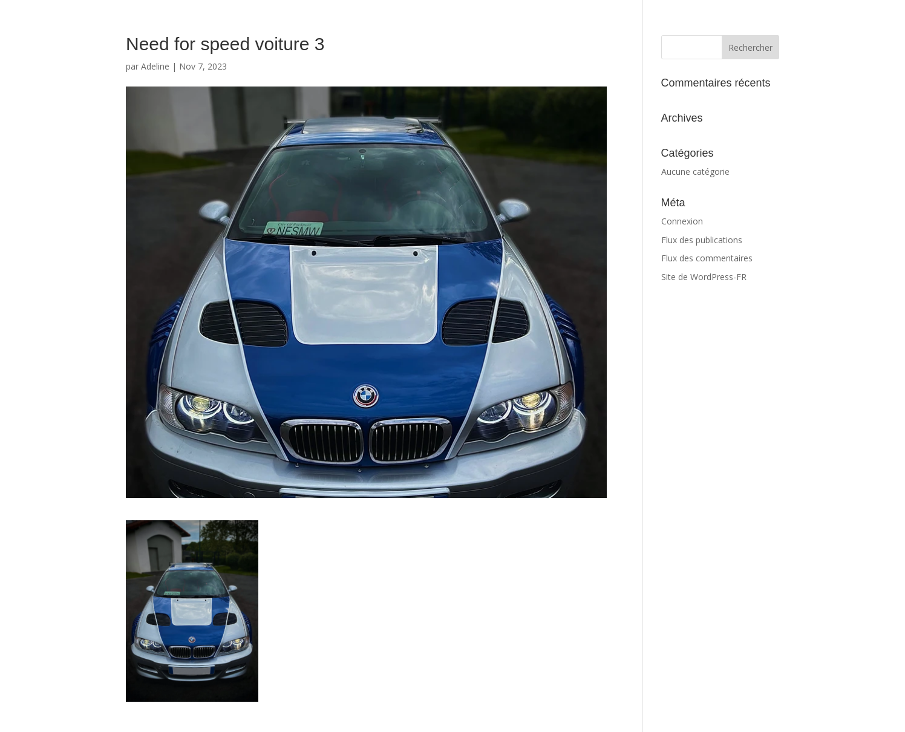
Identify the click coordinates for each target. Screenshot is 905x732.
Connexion (682, 221)
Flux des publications (701, 240)
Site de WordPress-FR (704, 277)
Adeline (155, 66)
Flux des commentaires (707, 258)
